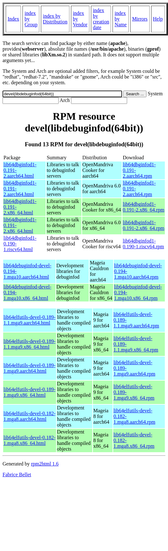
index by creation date (101, 19)
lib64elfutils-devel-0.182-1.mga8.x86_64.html (29, 440)
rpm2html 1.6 (45, 463)
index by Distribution (55, 18)
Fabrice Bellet (17, 474)
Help (158, 19)
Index (13, 19)
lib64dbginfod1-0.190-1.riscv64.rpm (143, 243)
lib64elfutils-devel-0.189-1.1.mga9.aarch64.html (29, 320)
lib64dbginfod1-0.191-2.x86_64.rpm (143, 206)
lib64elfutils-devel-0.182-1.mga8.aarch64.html (29, 416)
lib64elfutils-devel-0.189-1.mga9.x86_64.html (29, 392)
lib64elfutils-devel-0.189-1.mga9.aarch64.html (29, 368)
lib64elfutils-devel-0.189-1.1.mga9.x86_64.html (29, 344)
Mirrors (140, 19)
